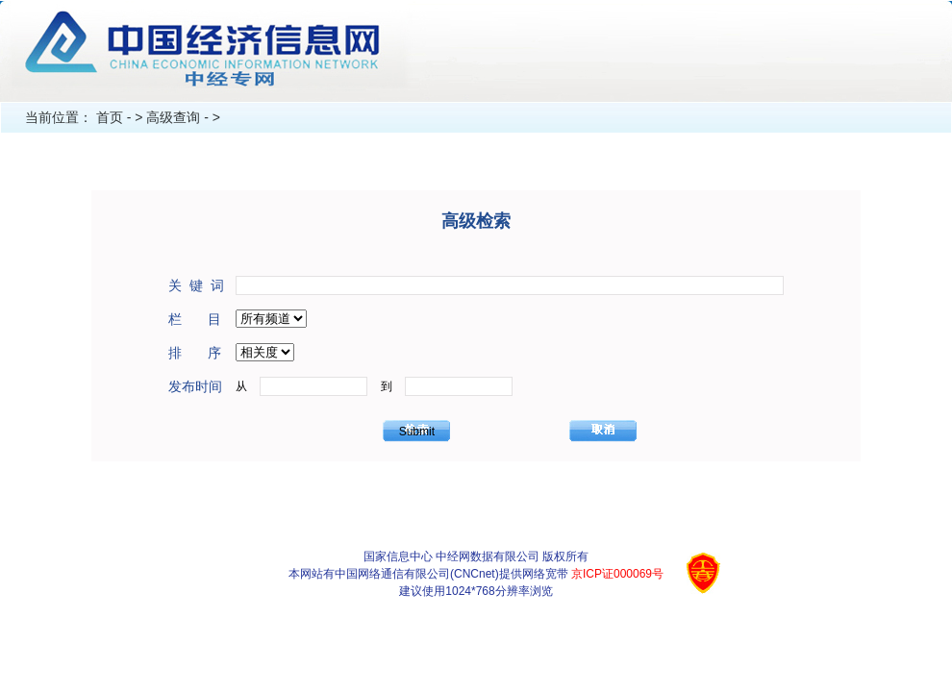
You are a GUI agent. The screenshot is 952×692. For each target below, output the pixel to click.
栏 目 (194, 319)
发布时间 (195, 386)
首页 (109, 117)
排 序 (194, 352)
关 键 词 (196, 285)
